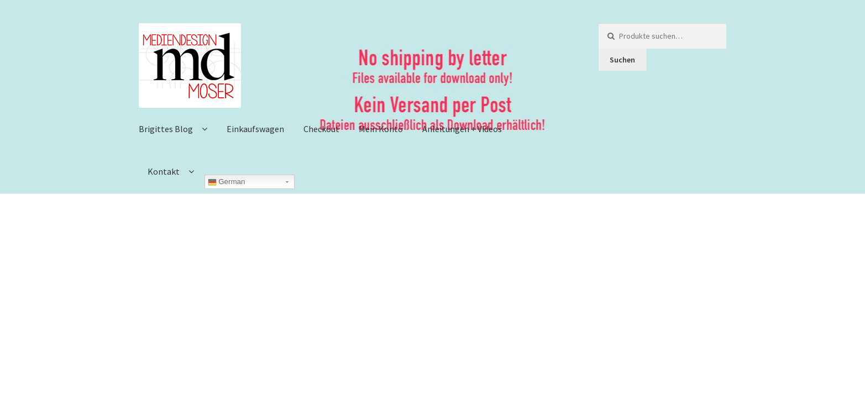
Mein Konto (381, 128)
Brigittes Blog (166, 128)
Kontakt (164, 171)
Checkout (321, 128)
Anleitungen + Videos (462, 128)
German (226, 181)
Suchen (622, 60)
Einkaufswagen (255, 128)
